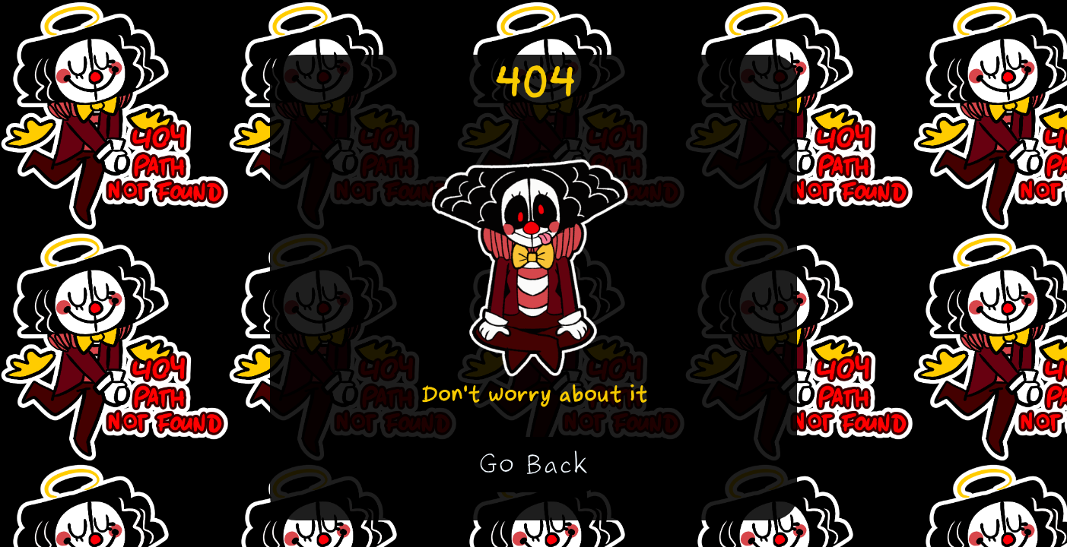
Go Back (533, 464)
